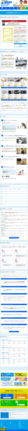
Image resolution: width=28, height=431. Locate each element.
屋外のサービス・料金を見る (17, 99)
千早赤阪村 (19, 356)
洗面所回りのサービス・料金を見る (24, 87)
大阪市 (4, 341)
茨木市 (25, 341)
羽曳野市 (20, 354)
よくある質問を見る (14, 331)
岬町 (15, 363)
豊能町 (25, 343)
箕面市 (4, 343)
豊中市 (14, 341)
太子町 (9, 356)
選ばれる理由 (20, 424)
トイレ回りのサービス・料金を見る (4, 87)
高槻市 (20, 341)
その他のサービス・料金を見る (24, 99)
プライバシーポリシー (20, 426)
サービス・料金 (2, 421)
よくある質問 (20, 422)
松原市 (14, 354)
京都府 (10, 423)
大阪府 (10, 422)
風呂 (1, 423)
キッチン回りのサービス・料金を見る (11, 87)
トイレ (1, 422)
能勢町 (4, 345)
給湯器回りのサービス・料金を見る (4, 99)
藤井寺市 (25, 354)
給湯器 (1, 424)
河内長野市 (9, 354)
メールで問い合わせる (21, 397)
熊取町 (4, 363)
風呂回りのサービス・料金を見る (17, 87)
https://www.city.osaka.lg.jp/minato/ (12, 417)
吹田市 (9, 341)
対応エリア (11, 421)
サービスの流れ (20, 421)
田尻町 (9, 363)
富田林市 (4, 354)
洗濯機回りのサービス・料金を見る (11, 99)
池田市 (9, 343)
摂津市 (14, 343)
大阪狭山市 (4, 356)
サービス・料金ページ (14, 110)
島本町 (20, 343)
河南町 (14, 356)
